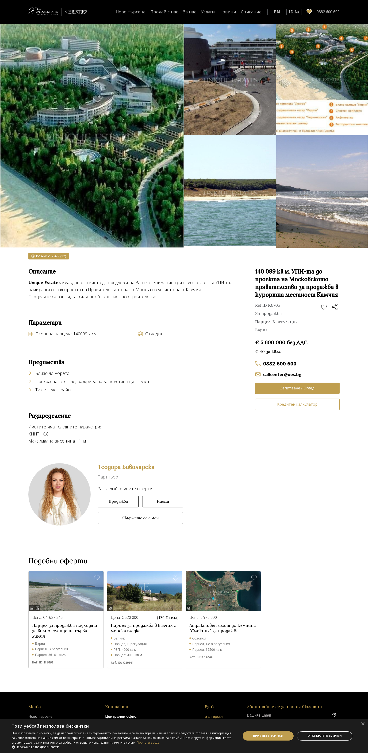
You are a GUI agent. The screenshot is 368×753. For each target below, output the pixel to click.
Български (214, 716)
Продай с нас (164, 12)
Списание (251, 12)
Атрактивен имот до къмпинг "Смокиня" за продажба (222, 628)
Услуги (208, 12)
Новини (227, 12)
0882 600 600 (279, 363)
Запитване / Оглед (297, 388)
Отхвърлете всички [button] (324, 736)
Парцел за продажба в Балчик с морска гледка (143, 628)
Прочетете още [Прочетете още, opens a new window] (148, 743)
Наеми (163, 501)
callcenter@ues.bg (282, 374)
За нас (189, 12)
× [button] (362, 724)
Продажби (118, 501)
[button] (123, 747)
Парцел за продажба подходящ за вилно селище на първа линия (64, 631)
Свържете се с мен (140, 517)
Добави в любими (324, 307)
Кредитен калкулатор (297, 404)
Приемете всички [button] (268, 736)
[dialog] (184, 736)
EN (277, 12)
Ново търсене (131, 12)
